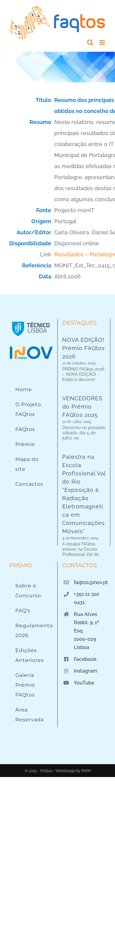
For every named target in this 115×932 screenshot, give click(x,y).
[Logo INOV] (31, 348)
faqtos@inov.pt (90, 556)
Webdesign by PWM (73, 744)
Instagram (85, 644)
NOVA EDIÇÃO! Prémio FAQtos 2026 (83, 348)
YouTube (84, 656)
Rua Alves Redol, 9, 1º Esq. (86, 596)
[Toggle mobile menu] (102, 42)
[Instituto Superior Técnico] (31, 321)
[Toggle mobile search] (90, 42)
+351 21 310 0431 (86, 572)
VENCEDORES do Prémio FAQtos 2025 (82, 405)
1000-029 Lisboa (85, 617)
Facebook (85, 633)
